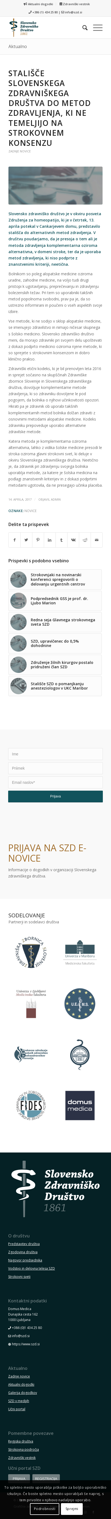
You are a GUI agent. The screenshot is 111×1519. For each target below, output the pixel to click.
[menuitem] (38, 3)
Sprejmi (72, 1508)
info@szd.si (73, 12)
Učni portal (16, 1409)
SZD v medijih (18, 1401)
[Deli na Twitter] (26, 540)
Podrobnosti (44, 1508)
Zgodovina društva (23, 1252)
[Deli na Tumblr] (61, 540)
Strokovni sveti (19, 1276)
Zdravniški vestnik (75, 4)
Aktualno (17, 46)
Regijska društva (20, 1441)
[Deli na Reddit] (85, 540)
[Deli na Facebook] (14, 540)
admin (56, 499)
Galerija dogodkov (22, 1392)
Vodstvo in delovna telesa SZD (31, 1268)
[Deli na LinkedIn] (49, 540)
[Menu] (95, 28)
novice (30, 511)
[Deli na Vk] (73, 540)
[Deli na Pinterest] (38, 540)
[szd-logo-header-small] (46, 28)
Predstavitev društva (24, 1244)
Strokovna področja (23, 1449)
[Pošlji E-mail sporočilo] (96, 540)
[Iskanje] (82, 28)
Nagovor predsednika (25, 1260)
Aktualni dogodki (38, 4)
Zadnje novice (19, 151)
